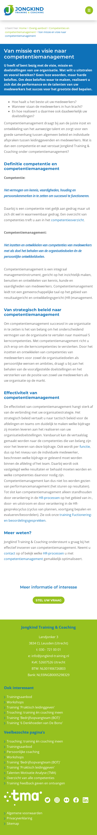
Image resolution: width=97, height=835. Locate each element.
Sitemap (13, 823)
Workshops (15, 702)
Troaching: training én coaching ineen (35, 712)
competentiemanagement (23, 559)
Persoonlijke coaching (23, 752)
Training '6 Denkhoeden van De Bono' (35, 723)
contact (9, 553)
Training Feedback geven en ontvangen (36, 783)
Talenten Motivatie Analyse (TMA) (31, 773)
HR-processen (49, 498)
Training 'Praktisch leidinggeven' (31, 707)
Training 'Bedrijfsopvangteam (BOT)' (33, 718)
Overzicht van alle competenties (30, 778)
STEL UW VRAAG (49, 600)
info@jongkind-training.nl (50, 656)
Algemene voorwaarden (24, 813)
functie (85, 446)
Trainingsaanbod (19, 697)
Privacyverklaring (19, 818)
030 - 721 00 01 (50, 649)
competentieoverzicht (67, 220)
